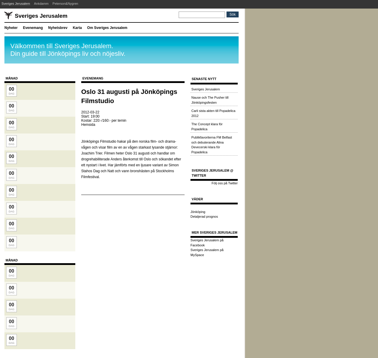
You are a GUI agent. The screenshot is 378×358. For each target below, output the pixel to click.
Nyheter (11, 28)
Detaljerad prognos (204, 216)
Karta (77, 28)
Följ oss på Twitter (225, 183)
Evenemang (33, 28)
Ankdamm (41, 3)
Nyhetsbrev (57, 28)
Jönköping (197, 212)
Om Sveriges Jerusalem (107, 28)
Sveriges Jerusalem (15, 3)
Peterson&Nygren (65, 3)
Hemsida (88, 125)
